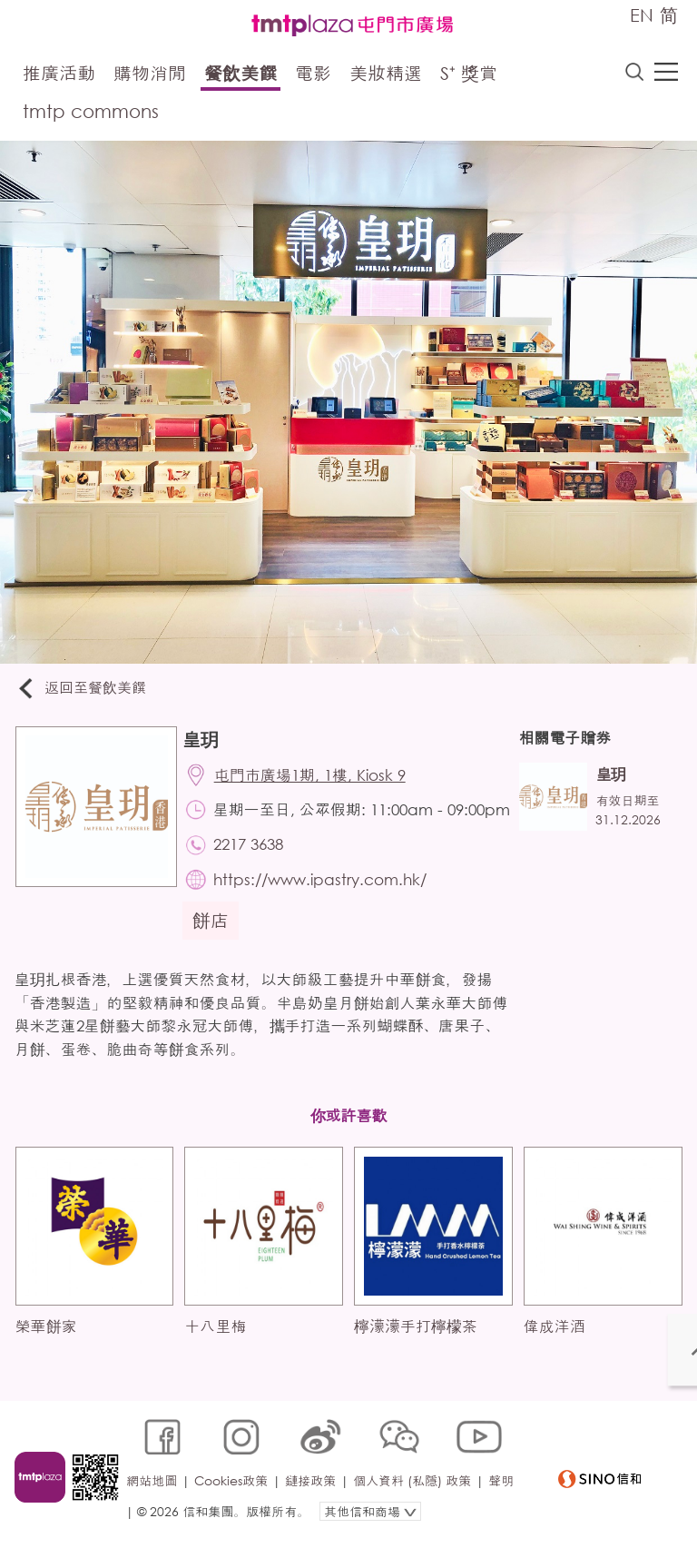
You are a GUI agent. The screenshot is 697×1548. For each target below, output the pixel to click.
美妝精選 (385, 74)
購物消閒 (149, 74)
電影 (313, 74)
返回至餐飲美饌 (85, 689)
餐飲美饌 (240, 74)
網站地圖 (154, 1490)
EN (641, 15)
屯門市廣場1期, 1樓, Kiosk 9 (314, 778)
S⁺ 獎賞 (468, 74)
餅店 (214, 948)
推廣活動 (59, 74)
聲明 (141, 1517)
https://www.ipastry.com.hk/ (324, 906)
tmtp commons (91, 113)
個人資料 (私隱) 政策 (415, 1490)
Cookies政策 (233, 1490)
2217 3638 (253, 870)
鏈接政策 (313, 1490)
